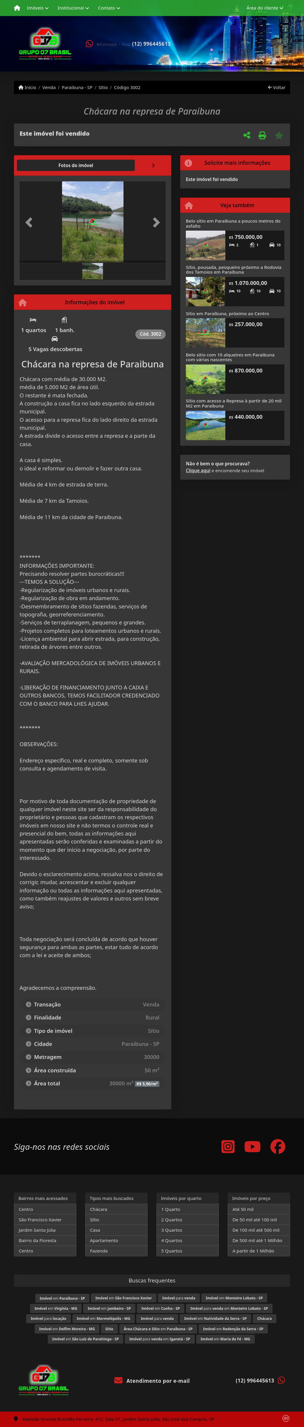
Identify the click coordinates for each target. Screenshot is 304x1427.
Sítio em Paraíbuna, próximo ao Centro (227, 313)
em (62, 1298)
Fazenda (98, 1251)
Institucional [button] (71, 8)
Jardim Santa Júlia (37, 1230)
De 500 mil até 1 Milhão (257, 1240)
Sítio (103, 87)
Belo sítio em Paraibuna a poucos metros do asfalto (233, 223)
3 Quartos (171, 1230)
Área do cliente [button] (262, 8)
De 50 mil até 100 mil (254, 1220)
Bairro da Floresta (37, 1240)
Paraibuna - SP (77, 87)
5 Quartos (171, 1251)
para (178, 1298)
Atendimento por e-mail (152, 1380)
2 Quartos (171, 1220)
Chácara (98, 1209)
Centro (26, 1209)
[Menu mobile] (17, 8)
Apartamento (104, 1240)
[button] (31, 222)
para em (229, 1308)
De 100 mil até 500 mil (255, 1230)
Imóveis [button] (35, 8)
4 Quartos (171, 1240)
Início (27, 87)
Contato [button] (106, 8)
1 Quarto (170, 1209)
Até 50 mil (243, 1209)
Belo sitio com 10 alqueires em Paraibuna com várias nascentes (230, 357)
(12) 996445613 (151, 43)
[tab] (39, 165)
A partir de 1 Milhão (253, 1251)
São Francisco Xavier (40, 1220)
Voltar (277, 87)
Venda (49, 87)
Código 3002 (127, 87)
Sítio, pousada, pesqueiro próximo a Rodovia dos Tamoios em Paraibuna (233, 269)
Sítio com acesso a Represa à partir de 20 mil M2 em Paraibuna (233, 403)
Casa (95, 1230)
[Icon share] (228, 1146)
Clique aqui (198, 470)
